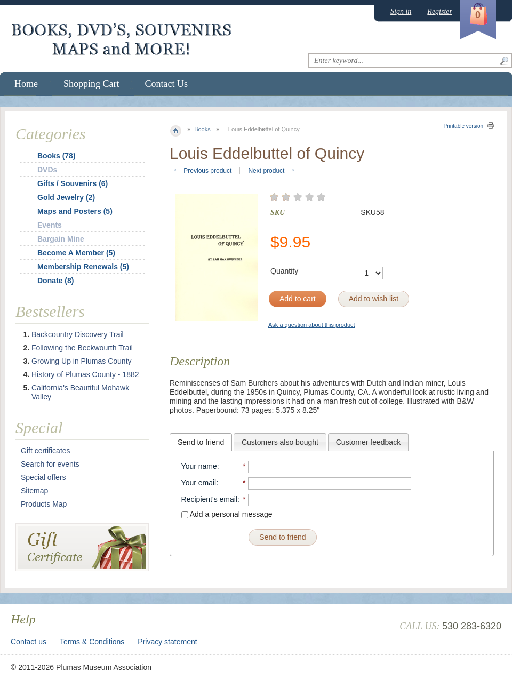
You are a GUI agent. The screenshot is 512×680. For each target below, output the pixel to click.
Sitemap (34, 490)
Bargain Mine (60, 239)
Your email (199, 482)
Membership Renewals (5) (83, 266)
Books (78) (56, 155)
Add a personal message (227, 514)
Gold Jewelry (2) (66, 197)
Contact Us (166, 83)
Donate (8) (55, 280)
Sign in (400, 11)
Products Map (44, 504)
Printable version (463, 126)
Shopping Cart (91, 83)
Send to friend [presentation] (201, 442)
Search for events (50, 464)
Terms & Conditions (92, 641)
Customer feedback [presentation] (368, 442)
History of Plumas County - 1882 (85, 374)
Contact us (28, 641)
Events (49, 225)
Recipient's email (209, 499)
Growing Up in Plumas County (81, 361)
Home (26, 83)
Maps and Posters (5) (75, 211)
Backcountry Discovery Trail (77, 334)
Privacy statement (167, 641)
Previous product (201, 170)
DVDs (47, 169)
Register (439, 11)
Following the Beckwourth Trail (82, 347)
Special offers (43, 477)
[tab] (201, 442)
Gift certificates (45, 450)
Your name (199, 466)
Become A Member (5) (76, 253)
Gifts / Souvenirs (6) (72, 183)
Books (202, 129)
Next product (271, 170)
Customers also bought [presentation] (280, 442)
